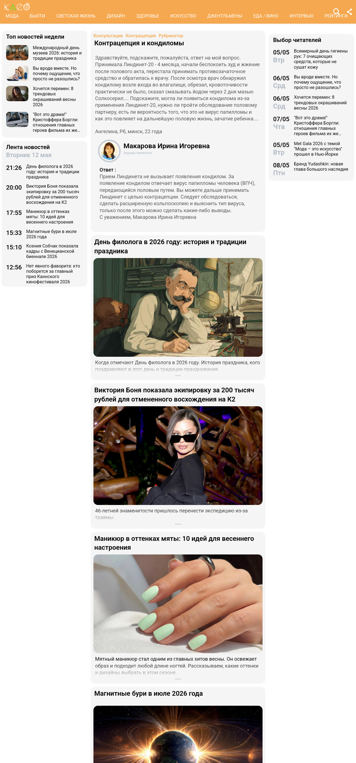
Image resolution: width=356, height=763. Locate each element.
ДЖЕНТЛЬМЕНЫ (224, 16)
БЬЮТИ (37, 16)
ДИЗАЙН (116, 16)
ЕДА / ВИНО (265, 16)
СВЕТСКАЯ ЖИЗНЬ (75, 16)
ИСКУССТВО (183, 16)
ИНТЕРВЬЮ (301, 16)
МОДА (12, 16)
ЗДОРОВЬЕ (147, 16)
